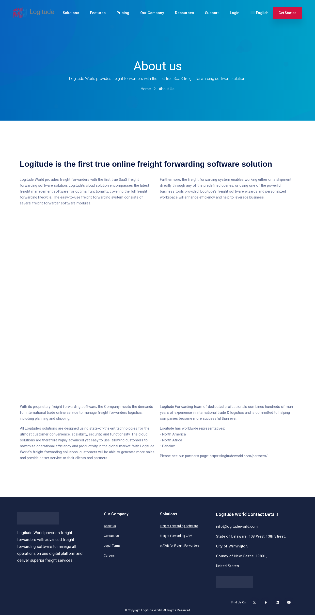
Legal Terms (112, 545)
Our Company (152, 13)
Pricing (123, 13)
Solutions (71, 13)
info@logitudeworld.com (237, 526)
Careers (109, 555)
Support (212, 13)
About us (110, 526)
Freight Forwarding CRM (176, 536)
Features (98, 13)
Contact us (111, 536)
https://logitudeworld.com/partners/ (239, 456)
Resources (184, 13)
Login (234, 13)
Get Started (288, 13)
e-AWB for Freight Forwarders (180, 545)
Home (146, 89)
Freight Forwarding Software (179, 526)
